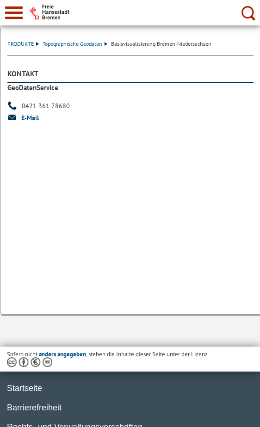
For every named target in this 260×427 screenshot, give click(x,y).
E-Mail (30, 118)
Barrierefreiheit (34, 407)
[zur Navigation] (14, 12)
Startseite (24, 388)
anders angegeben (62, 354)
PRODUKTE (23, 43)
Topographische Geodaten (75, 43)
